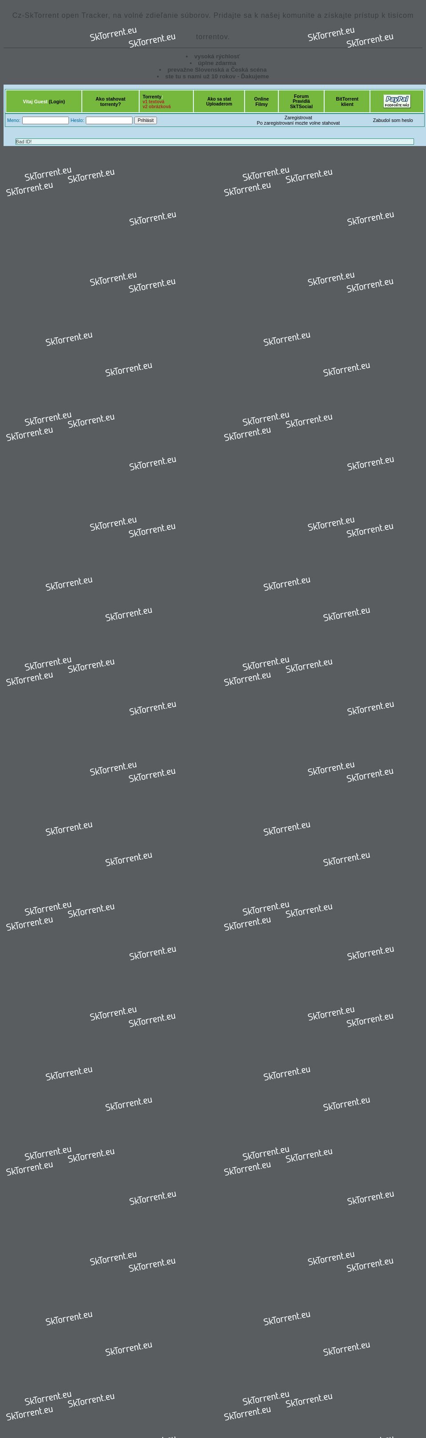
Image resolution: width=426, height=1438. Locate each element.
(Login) (57, 101)
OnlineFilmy (261, 101)
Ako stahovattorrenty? (110, 101)
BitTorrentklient (347, 101)
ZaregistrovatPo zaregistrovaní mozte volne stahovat (298, 120)
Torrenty (152, 96)
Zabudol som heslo (393, 120)
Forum (301, 96)
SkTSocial (301, 106)
